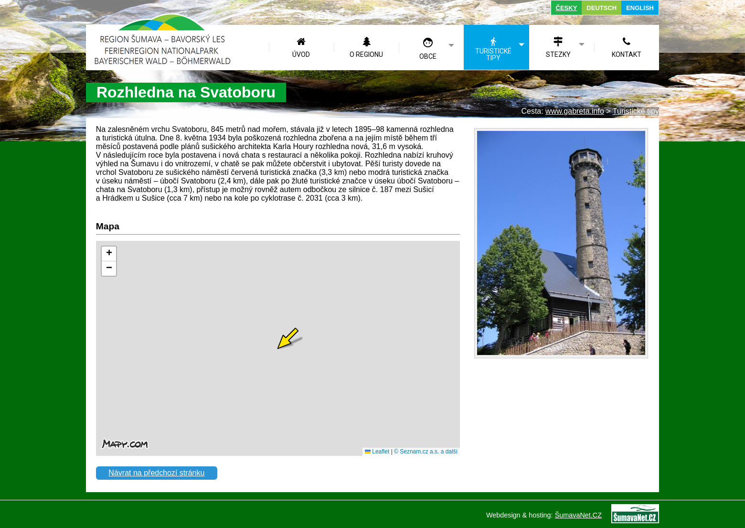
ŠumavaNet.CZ (578, 515)
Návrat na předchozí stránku (156, 473)
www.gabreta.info (574, 111)
